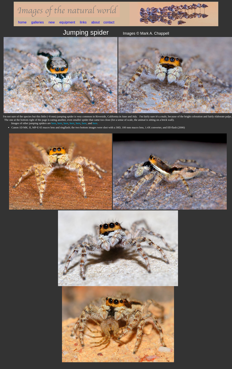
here (53, 123)
